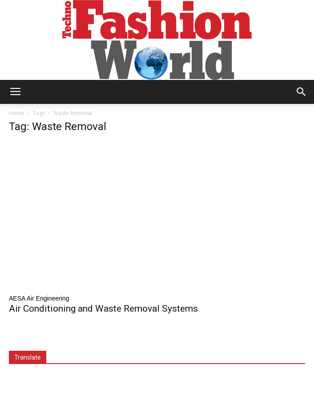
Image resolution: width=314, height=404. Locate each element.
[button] (301, 92)
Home (16, 113)
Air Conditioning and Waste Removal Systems (103, 308)
